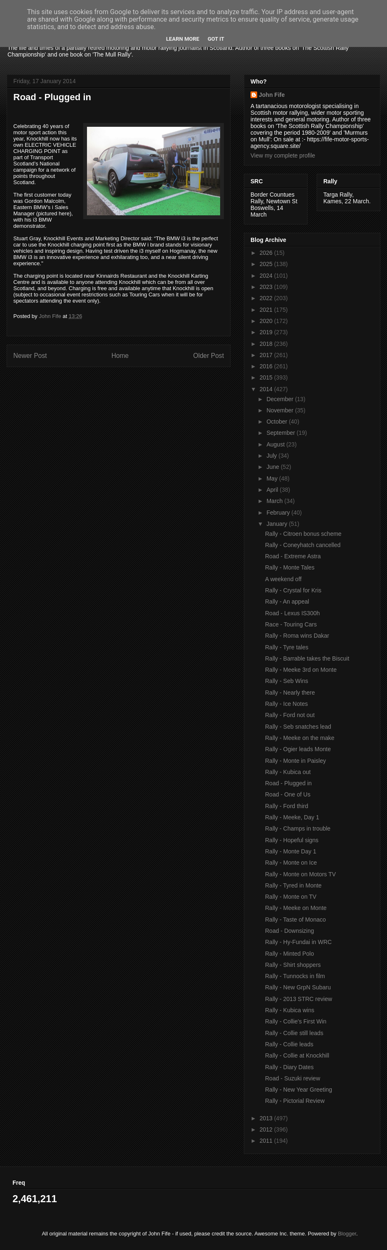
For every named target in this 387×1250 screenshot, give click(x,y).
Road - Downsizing (289, 930)
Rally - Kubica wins (289, 1010)
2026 (267, 252)
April (273, 489)
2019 (267, 332)
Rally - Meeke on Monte (296, 908)
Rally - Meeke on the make (300, 738)
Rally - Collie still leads (294, 1033)
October (277, 421)
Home (120, 355)
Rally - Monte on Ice (291, 862)
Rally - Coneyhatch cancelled (302, 545)
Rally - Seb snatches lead (298, 726)
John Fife (272, 94)
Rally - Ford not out (290, 715)
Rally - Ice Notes (286, 703)
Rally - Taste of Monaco (295, 919)
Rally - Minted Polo (289, 953)
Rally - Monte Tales (290, 567)
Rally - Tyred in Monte (293, 885)
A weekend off (283, 579)
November (280, 410)
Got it (216, 39)
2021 (267, 309)
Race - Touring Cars (291, 624)
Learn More (182, 39)
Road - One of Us (287, 794)
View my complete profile (283, 155)
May (272, 478)
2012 (267, 1129)
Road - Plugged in (288, 783)
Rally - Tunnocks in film (295, 976)
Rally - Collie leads (289, 1044)
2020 (267, 321)
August (276, 444)
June (273, 467)
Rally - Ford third (286, 806)
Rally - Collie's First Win (295, 1021)
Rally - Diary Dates (289, 1067)
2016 (267, 366)
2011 (267, 1140)
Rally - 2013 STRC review (298, 999)
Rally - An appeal (287, 601)
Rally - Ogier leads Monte (298, 749)
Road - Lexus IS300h (292, 613)
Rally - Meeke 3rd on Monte (301, 669)
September (281, 432)
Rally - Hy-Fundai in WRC (298, 942)
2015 (267, 377)
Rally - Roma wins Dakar (297, 635)
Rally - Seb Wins (286, 681)
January (277, 523)
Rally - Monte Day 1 (290, 851)
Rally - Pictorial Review (295, 1100)
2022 (267, 298)
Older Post (208, 355)
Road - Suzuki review (292, 1078)
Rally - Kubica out (288, 772)
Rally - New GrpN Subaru (298, 987)
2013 (267, 1118)
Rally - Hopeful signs (291, 840)
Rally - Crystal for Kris (293, 590)
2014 (267, 389)
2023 (267, 287)
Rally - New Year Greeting (298, 1089)
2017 (267, 355)
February (278, 512)
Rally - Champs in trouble (297, 828)
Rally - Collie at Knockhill (297, 1055)
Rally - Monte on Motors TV (300, 874)
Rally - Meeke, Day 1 (292, 817)
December (280, 399)
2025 (267, 264)
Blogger (347, 1233)
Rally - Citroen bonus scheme (303, 533)
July (272, 455)
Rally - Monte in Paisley (295, 760)
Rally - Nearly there (290, 692)
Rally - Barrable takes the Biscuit (307, 658)
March (275, 501)
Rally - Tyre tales (286, 647)
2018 (267, 343)
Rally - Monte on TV (290, 896)
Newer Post (30, 355)
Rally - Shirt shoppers (293, 965)
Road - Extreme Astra (293, 556)
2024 (267, 275)
